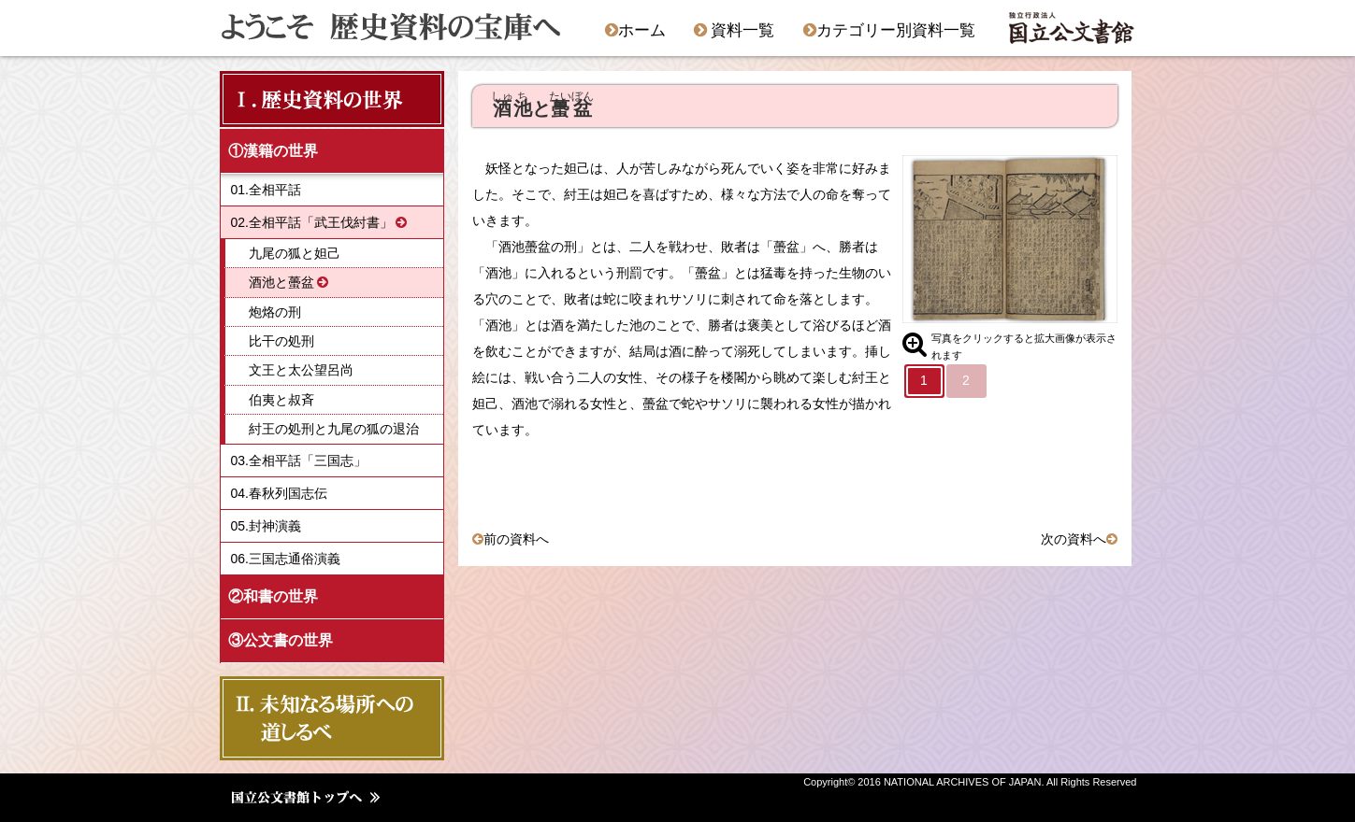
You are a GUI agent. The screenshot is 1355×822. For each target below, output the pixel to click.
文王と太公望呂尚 (301, 369)
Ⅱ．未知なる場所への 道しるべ (326, 718)
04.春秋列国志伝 (279, 493)
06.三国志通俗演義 (285, 558)
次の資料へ (1073, 538)
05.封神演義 (266, 525)
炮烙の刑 (275, 312)
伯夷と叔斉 (281, 399)
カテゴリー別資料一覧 (889, 30)
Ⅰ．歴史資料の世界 (317, 98)
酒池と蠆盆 (281, 282)
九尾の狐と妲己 (294, 253)
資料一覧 (734, 30)
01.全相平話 (266, 189)
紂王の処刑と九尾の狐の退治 (334, 428)
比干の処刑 (281, 340)
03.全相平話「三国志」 (299, 460)
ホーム (635, 30)
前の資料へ (516, 538)
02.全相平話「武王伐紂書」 (312, 222)
